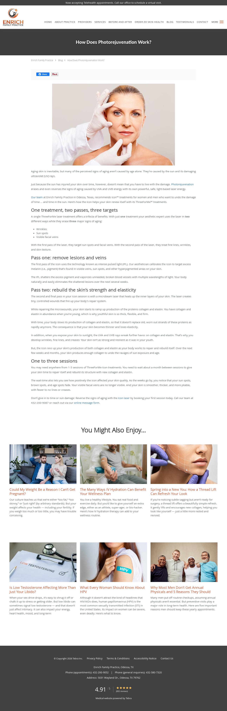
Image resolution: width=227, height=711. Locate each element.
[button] (221, 22)
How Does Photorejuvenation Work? (85, 60)
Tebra (129, 698)
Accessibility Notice (145, 658)
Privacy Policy (94, 658)
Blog (60, 60)
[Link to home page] (12, 17)
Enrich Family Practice (42, 60)
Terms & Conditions (118, 658)
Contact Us (167, 658)
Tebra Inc (77, 658)
